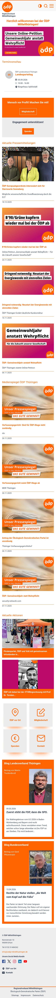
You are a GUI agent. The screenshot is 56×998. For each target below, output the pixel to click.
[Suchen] (45, 6)
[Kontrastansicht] (40, 6)
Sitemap (15, 995)
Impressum (26, 995)
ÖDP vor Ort (9, 968)
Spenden (28, 131)
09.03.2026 (28, 820)
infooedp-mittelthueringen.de (14, 952)
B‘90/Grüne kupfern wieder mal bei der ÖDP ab (24, 247)
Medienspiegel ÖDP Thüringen (20, 382)
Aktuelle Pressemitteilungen (18, 143)
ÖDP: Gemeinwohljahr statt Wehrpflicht (20, 596)
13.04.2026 (28, 903)
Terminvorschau (11, 61)
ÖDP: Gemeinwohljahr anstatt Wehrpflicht (21, 362)
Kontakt (7, 972)
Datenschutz (38, 995)
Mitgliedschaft (28, 111)
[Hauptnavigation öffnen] (51, 6)
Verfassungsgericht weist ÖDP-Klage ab (21, 483)
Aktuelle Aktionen (12, 615)
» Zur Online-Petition (11, 52)
